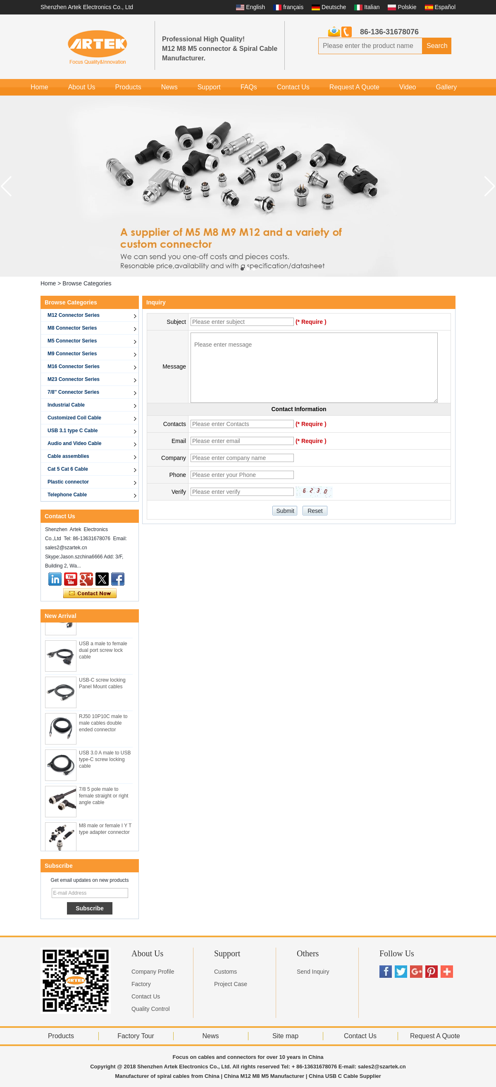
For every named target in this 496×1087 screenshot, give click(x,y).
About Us (81, 87)
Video (407, 87)
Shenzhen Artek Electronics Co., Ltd (87, 7)
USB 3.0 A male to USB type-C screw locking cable (105, 760)
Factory (141, 984)
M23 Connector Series (74, 379)
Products (128, 87)
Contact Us (293, 87)
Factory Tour (135, 1035)
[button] (242, 269)
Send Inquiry (313, 971)
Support (209, 87)
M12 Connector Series (74, 315)
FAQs (249, 87)
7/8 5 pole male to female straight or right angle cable (103, 797)
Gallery (446, 87)
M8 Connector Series (72, 328)
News (169, 87)
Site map (285, 1035)
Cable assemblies (68, 456)
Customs (225, 971)
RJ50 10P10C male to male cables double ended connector (103, 724)
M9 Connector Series (72, 354)
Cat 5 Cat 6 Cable (68, 469)
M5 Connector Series (72, 341)
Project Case (230, 984)
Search (437, 45)
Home (39, 87)
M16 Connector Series (74, 366)
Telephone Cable (67, 495)
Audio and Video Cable (74, 443)
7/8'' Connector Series (73, 392)
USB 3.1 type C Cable (73, 430)
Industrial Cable (66, 405)
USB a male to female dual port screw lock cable (103, 651)
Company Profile (152, 971)
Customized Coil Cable (74, 418)
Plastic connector (68, 482)
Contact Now (90, 593)
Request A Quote (354, 87)
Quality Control (150, 1009)
